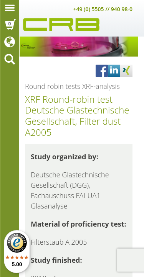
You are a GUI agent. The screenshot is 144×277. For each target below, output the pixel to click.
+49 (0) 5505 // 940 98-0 (102, 9)
